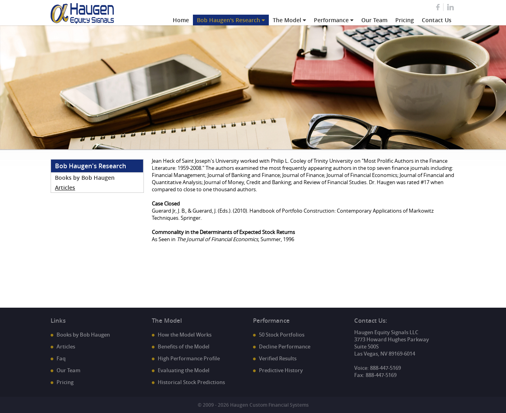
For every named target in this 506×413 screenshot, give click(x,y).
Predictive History (281, 370)
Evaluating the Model (184, 370)
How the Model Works (184, 334)
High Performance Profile (189, 358)
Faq (61, 358)
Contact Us (436, 20)
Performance (331, 20)
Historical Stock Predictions (191, 382)
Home (181, 20)
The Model (287, 20)
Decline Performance (284, 346)
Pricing (404, 20)
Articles (65, 187)
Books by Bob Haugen (85, 177)
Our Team (374, 20)
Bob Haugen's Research (228, 20)
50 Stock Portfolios (281, 334)
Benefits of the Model (184, 346)
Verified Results (277, 358)
